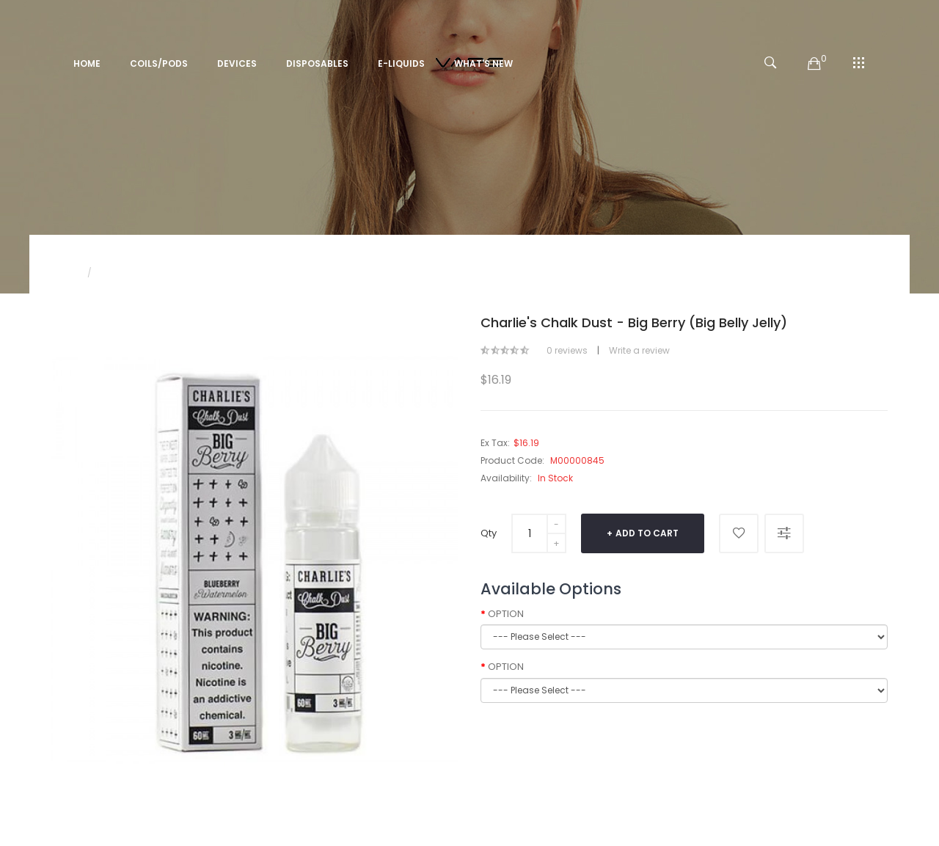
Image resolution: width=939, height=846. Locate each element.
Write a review (639, 350)
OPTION (506, 614)
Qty (489, 533)
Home (64, 272)
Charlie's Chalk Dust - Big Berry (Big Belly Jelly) (204, 272)
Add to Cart (647, 533)
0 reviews (567, 350)
